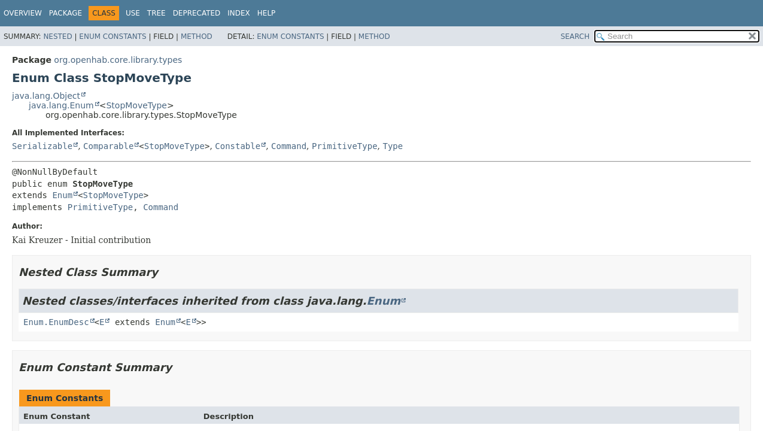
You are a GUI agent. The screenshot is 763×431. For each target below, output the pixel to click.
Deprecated (197, 13)
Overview (23, 13)
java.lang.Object (46, 96)
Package (65, 13)
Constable (237, 146)
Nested (57, 36)
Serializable (42, 146)
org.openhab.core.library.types (118, 60)
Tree (156, 13)
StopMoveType (136, 105)
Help (266, 13)
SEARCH (575, 36)
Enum (62, 195)
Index (238, 13)
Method (196, 36)
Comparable (108, 146)
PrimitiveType (345, 146)
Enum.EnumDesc (56, 322)
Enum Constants (112, 36)
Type (392, 146)
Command (288, 146)
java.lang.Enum (61, 105)
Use (133, 13)
